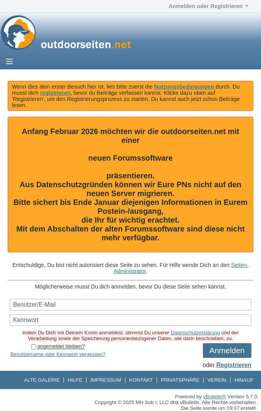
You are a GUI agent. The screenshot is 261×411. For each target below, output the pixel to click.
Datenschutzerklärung (195, 333)
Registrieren (233, 365)
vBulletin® (214, 396)
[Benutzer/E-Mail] (130, 304)
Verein (216, 380)
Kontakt (141, 380)
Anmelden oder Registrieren (208, 6)
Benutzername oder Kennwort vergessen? (57, 354)
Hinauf (243, 380)
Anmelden (227, 350)
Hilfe (75, 380)
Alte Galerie (42, 380)
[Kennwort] (130, 320)
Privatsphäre (180, 380)
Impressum (105, 380)
